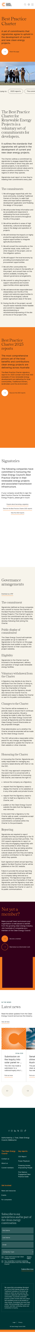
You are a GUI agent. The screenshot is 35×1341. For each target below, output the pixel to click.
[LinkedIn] (15, 1131)
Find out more (9, 1076)
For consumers (6, 1200)
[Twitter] (18, 1130)
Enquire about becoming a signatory (17, 504)
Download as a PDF (7, 594)
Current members (7, 1168)
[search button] (25, 4)
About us (4, 1163)
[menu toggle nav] (32, 4)
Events (3, 1195)
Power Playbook (24, 1161)
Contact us (5, 1159)
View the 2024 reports (17, 513)
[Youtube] (21, 1131)
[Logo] (17, 1121)
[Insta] (12, 1131)
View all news (5, 1022)
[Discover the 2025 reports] (14, 393)
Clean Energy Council (16, 1326)
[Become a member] (12, 938)
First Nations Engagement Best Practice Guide (24, 1174)
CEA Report (22, 1156)
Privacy (20, 1322)
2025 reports (15, 91)
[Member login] (29, 4)
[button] (7, 1091)
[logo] (6, 4)
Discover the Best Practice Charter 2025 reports (17, 509)
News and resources (8, 1191)
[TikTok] (25, 1130)
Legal (14, 1322)
